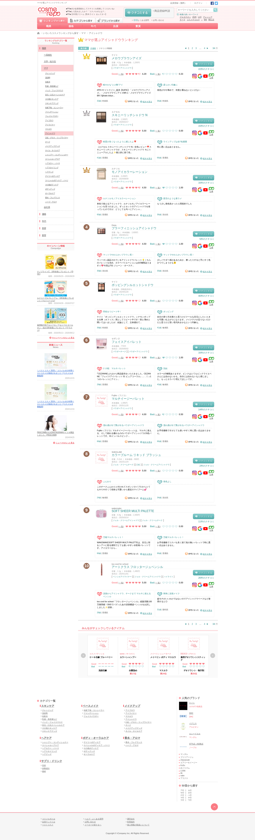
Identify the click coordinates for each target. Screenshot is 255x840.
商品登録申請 (162, 11)
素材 (44, 771)
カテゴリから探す (81, 20)
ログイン (198, 3)
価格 (71, 26)
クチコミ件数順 (105, 48)
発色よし (164, 481)
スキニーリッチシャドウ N (129, 115)
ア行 (182, 790)
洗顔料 (47, 78)
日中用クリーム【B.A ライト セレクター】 (89, 14)
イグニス (193, 723)
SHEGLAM (117, 452)
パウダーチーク (119, 351)
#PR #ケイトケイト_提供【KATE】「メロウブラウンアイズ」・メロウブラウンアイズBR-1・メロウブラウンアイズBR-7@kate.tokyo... (124, 93)
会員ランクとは (48, 822)
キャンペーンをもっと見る (63, 338)
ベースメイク (90, 705)
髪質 (138, 26)
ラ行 (182, 800)
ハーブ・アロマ (51, 202)
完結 (162, 368)
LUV (200, 17)
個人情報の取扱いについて (138, 825)
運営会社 (131, 819)
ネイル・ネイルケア (52, 150)
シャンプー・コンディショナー (56, 155)
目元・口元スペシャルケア (55, 95)
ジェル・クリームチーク (123, 465)
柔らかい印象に (167, 84)
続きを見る (147, 102)
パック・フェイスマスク (54, 90)
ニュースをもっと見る (65, 443)
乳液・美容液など (51, 86)
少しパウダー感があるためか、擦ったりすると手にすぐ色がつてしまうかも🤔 (183, 261)
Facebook (212, 3)
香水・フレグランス (52, 198)
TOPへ (214, 806)
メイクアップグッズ (52, 146)
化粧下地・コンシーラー (54, 108)
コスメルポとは (48, 819)
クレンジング (50, 73)
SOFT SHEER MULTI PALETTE (133, 511)
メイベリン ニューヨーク (160, 654)
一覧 (121, 74)
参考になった (131, 101)
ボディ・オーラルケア (96, 737)
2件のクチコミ (206, 466)
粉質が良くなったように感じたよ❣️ (116, 141)
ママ (83, 33)
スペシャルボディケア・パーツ (56, 180)
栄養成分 (46, 768)
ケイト (115, 55)
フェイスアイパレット (126, 341)
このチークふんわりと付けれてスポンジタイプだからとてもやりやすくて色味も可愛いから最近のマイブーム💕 (123, 488)
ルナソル (116, 169)
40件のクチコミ (206, 296)
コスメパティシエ (96, 654)
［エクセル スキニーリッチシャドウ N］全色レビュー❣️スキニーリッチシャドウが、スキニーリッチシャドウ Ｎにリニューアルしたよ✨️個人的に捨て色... (124, 150)
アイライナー (50, 125)
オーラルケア (50, 193)
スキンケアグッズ (51, 103)
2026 (194, 17)
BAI (205, 20)
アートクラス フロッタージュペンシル (137, 567)
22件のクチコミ (206, 69)
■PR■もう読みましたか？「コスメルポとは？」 (86, 11)
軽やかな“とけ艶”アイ (110, 84)
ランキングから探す (52, 20)
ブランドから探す (109, 20)
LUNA (182, 771)
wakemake (117, 508)
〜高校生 (48, 55)
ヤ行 (190, 798)
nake (182, 776)
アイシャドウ (50, 133)
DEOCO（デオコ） (189, 654)
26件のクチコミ (206, 578)
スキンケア (47, 705)
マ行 (182, 798)
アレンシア (207, 17)
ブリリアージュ (186, 757)
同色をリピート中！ (109, 311)
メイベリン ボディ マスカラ (163, 657)
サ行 (182, 793)
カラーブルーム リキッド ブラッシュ (136, 455)
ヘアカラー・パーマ (52, 163)
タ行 (190, 793)
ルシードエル (194, 734)
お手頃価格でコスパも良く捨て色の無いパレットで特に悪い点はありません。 (183, 543)
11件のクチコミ (206, 521)
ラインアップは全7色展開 (172, 141)
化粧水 (47, 82)
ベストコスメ (47, 825)
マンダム (184, 754)
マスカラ (48, 129)
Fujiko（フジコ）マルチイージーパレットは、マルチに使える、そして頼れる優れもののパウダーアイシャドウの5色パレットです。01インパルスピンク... (124, 433)
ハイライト (168, 577)
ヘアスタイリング (51, 168)
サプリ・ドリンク (51, 761)
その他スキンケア (51, 99)
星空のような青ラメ (169, 198)
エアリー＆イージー (188, 763)
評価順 (93, 48)
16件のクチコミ (206, 182)
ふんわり (104, 481)
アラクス (184, 778)
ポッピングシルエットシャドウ (132, 285)
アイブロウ (49, 120)
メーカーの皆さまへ (93, 825)
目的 (44, 765)
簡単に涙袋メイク (168, 593)
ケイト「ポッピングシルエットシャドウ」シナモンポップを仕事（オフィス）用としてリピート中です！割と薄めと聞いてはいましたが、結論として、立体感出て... (123, 320)
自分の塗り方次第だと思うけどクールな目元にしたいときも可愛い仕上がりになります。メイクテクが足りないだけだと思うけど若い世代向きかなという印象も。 (183, 320)
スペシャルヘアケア (52, 159)
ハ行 (190, 795)
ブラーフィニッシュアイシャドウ (134, 228)
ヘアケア (46, 737)
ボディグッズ (50, 189)
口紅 (138, 465)
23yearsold (185, 760)
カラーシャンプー (128, 657)
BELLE (211, 20)
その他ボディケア (51, 185)
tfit (181, 773)
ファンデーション (51, 112)
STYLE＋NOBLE (196, 744)
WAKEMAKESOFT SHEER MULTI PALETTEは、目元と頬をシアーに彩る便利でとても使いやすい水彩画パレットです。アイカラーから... (123, 545)
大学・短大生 (50, 61)
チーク (47, 142)
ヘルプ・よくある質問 (94, 819)
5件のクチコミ (206, 239)
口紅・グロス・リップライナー (56, 138)
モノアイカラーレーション (129, 171)
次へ (212, 655)
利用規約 (131, 822)
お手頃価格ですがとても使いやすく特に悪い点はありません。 (183, 431)
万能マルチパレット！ (110, 537)
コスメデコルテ (193, 20)
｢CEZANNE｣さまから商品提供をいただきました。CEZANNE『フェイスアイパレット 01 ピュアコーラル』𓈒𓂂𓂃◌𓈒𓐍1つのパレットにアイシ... (124, 376)
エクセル (116, 112)
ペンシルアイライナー (122, 577)
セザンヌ (116, 338)
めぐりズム (185, 768)
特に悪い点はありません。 (169, 147)
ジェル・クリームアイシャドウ (156, 465)
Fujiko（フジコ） (119, 395)
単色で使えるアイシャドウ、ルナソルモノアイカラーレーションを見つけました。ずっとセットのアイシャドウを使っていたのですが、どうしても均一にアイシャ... (123, 207)
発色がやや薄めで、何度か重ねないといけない (178, 90)
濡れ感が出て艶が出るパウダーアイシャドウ (120, 425)
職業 (48, 26)
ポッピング (165, 311)
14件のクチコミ (206, 409)
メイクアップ (132, 705)
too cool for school (120, 564)
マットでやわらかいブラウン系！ (115, 254)
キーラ (182, 20)
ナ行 (182, 795)
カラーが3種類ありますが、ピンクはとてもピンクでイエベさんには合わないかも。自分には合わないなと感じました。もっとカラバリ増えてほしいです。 (184, 376)
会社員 (47, 207)
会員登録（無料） (178, 3)
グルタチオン (185, 17)
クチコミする (138, 13)
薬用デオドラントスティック (193, 658)
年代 (93, 26)
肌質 (115, 26)
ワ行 (190, 800)
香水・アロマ (132, 737)
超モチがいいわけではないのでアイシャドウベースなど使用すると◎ (183, 600)
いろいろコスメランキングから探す (61, 33)
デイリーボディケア (52, 176)
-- (202, 20)
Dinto (114, 225)
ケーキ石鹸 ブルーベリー (101, 657)
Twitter (216, 3)
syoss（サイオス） (128, 654)
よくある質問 (141, 20)
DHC (191, 713)
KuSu (182, 765)
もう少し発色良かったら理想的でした (174, 204)
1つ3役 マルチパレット (111, 368)
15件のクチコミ (206, 126)
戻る (83, 655)
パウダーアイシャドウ (122, 68)
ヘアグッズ (49, 172)
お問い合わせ (158, 20)
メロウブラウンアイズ (126, 58)
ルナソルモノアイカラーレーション (116, 198)
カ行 (190, 790)
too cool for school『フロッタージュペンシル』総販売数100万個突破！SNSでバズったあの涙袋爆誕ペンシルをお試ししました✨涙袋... (124, 604)
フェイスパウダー (51, 116)
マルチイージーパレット (128, 398)
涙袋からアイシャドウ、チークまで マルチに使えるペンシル (124, 594)
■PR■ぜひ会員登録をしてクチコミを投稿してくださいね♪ (90, 9)
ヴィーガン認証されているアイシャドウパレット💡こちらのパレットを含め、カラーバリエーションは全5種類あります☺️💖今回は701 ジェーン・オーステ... (124, 263)
